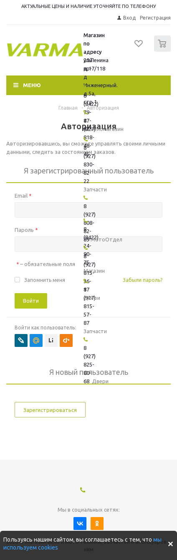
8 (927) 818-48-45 (89, 137)
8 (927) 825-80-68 (89, 364)
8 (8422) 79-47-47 (91, 112)
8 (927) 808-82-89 (89, 222)
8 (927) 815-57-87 (89, 306)
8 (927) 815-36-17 (89, 272)
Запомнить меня (44, 280)
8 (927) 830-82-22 (89, 164)
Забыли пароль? (142, 280)
